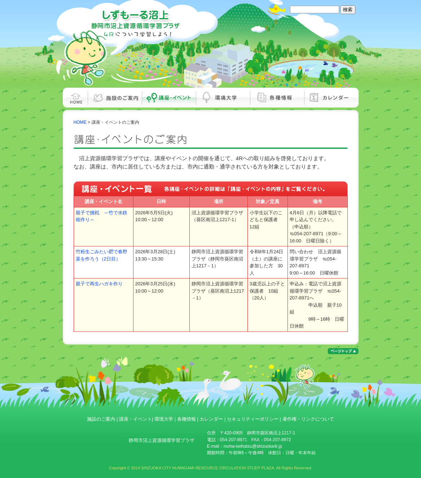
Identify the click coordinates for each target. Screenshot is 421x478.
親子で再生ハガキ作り (99, 283)
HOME (75, 98)
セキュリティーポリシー (253, 419)
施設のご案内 (115, 98)
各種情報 (277, 98)
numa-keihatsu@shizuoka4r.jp (253, 446)
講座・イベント (169, 98)
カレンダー (331, 98)
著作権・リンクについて (308, 419)
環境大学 (223, 98)
